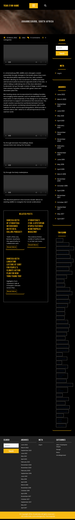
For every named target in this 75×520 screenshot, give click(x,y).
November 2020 (61, 140)
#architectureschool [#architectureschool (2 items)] (65, 248)
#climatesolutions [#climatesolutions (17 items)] (64, 273)
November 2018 (61, 180)
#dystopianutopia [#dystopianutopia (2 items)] (64, 293)
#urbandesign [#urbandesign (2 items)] (62, 346)
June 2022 (61, 94)
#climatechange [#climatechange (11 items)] (63, 265)
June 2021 (61, 111)
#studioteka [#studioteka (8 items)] (62, 322)
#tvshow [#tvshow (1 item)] (60, 338)
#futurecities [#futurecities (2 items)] (62, 297)
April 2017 (60, 219)
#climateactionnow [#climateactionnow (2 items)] (64, 261)
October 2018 (62, 186)
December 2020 (61, 133)
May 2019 (60, 164)
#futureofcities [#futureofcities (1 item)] (63, 301)
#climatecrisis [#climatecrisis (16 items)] (62, 269)
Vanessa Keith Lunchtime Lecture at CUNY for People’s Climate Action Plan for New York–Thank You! (14, 267)
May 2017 (60, 214)
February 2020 (60, 147)
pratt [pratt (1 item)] (59, 395)
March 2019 (61, 174)
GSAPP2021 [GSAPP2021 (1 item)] (61, 381)
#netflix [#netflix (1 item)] (60, 318)
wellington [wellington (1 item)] (61, 425)
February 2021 (60, 126)
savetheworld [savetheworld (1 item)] (62, 411)
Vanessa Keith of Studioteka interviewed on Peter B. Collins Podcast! (14, 226)
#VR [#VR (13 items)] (59, 362)
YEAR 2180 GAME (11, 5)
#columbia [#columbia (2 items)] (61, 277)
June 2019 (61, 159)
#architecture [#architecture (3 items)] (62, 244)
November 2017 (61, 196)
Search (61, 53)
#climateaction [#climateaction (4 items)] (63, 256)
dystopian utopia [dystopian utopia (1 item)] (61, 376)
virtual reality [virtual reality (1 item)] (59, 420)
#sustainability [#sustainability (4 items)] (62, 326)
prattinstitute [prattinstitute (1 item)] (62, 399)
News (58, 451)
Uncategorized (61, 454)
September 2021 (61, 105)
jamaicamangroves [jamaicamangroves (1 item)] (64, 385)
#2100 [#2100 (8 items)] (59, 240)
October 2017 (62, 202)
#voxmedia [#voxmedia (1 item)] (61, 358)
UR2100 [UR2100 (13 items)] (59, 415)
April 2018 (60, 190)
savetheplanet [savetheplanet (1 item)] (62, 407)
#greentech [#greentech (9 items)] (61, 305)
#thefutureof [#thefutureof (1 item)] (62, 330)
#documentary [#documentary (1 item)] (63, 289)
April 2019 (60, 169)
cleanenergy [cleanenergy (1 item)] (62, 367)
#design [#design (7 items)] (60, 285)
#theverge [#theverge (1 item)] (61, 334)
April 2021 (60, 121)
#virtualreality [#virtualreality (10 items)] (62, 350)
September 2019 (61, 154)
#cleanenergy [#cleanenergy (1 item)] (62, 252)
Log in (59, 73)
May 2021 (60, 116)
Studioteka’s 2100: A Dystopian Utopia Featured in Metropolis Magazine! (36, 226)
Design (58, 448)
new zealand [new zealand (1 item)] (60, 390)
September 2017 (61, 208)
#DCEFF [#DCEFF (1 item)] (60, 281)
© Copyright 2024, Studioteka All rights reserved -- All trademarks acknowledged (37, 514)
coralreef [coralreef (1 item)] (60, 371)
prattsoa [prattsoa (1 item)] (60, 403)
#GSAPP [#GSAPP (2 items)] (60, 309)
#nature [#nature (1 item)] (60, 314)
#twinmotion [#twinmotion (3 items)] (62, 342)
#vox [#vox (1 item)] (59, 354)
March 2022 (61, 99)
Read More (11, 247)
